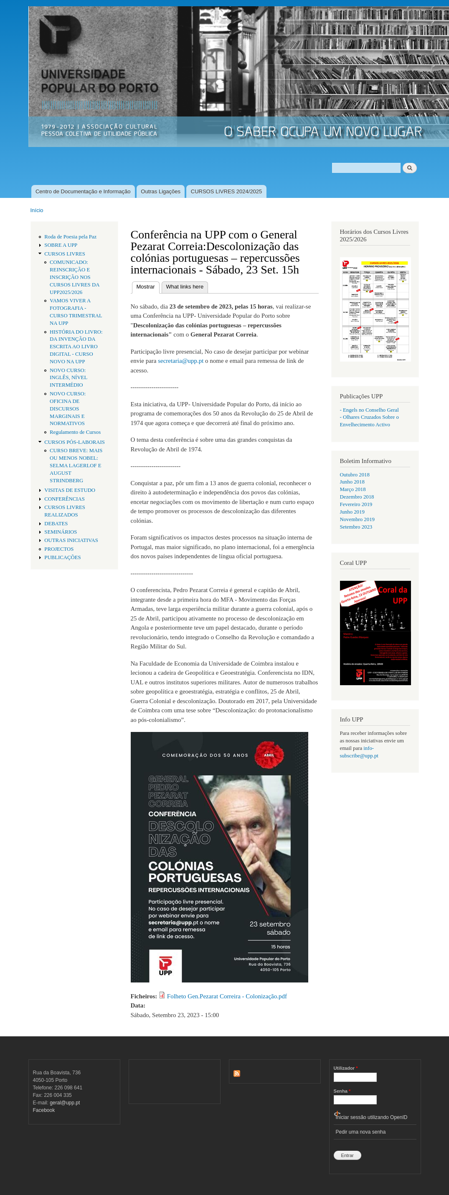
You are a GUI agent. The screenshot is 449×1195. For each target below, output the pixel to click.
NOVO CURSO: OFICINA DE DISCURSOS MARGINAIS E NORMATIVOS (68, 409)
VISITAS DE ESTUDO (69, 490)
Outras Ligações (160, 191)
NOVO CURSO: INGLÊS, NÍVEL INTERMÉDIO (68, 377)
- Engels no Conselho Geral (369, 410)
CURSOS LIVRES (64, 254)
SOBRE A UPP (60, 245)
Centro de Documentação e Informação (83, 191)
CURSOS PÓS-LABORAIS (74, 442)
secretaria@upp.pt (180, 360)
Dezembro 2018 (357, 497)
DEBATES (56, 524)
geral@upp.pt (65, 1103)
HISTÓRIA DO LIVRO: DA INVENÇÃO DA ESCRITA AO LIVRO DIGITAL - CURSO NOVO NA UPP (76, 347)
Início (36, 210)
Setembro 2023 (356, 527)
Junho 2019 (352, 512)
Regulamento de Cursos (75, 432)
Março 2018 (353, 489)
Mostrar (148, 286)
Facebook (44, 1110)
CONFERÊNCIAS (64, 499)
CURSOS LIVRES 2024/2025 (226, 191)
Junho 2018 (352, 482)
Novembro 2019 (357, 519)
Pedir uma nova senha (361, 1132)
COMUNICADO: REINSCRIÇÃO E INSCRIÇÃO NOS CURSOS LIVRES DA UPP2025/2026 (74, 277)
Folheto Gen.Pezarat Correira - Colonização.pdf (227, 996)
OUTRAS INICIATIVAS (71, 540)
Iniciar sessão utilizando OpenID (372, 1117)
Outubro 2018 (355, 475)
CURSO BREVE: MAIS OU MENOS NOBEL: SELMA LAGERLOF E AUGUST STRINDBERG (76, 466)
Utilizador (346, 1068)
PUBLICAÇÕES (62, 557)
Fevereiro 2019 (356, 504)
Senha (342, 1091)
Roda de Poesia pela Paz (70, 237)
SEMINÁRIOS (60, 532)
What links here (185, 287)
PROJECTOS (59, 549)
